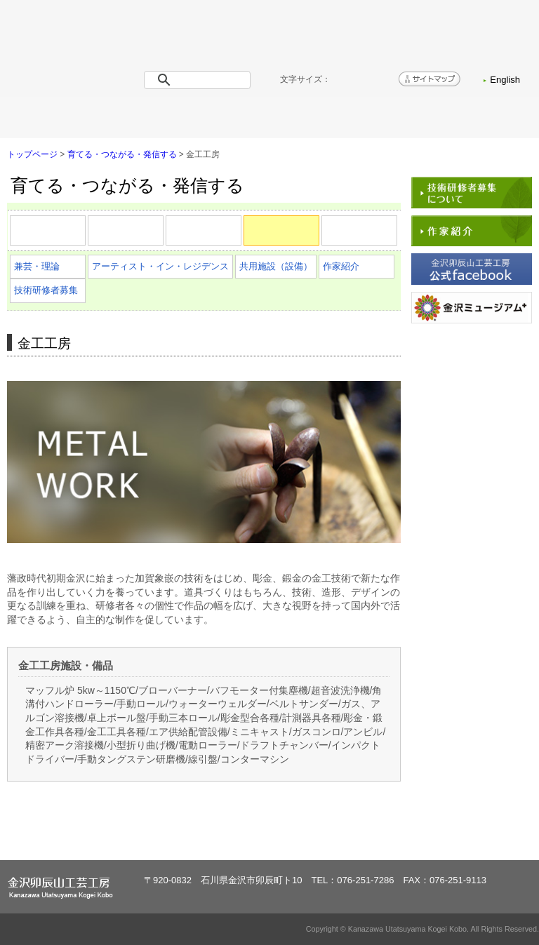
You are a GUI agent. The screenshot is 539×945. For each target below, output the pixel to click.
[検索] (200, 80)
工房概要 (139, 117)
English (505, 79)
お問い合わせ (492, 117)
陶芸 (85, 237)
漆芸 (163, 237)
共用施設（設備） (275, 266)
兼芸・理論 (37, 266)
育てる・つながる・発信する (269, 117)
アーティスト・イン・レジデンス (160, 266)
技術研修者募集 (46, 290)
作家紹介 (341, 266)
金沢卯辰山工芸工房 (91, 56)
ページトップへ (489, 836)
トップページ (46, 117)
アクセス (400, 117)
